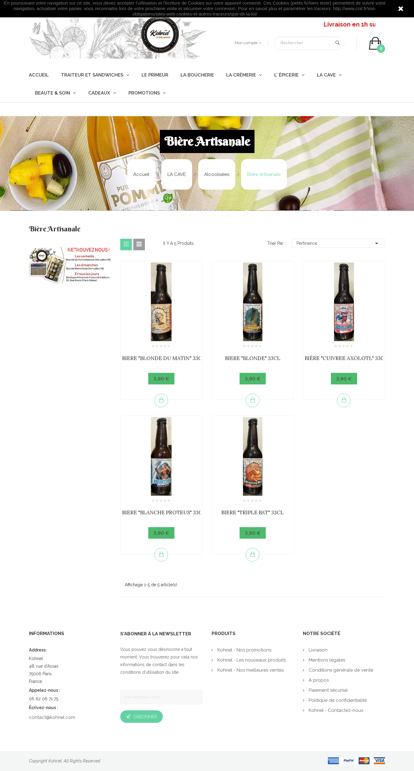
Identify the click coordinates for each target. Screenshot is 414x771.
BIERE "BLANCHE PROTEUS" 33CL (163, 512)
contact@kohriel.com (52, 717)
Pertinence (338, 243)
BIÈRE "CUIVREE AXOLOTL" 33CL (346, 358)
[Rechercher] (309, 43)
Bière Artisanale (54, 229)
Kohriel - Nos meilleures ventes (250, 670)
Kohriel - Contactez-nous (335, 710)
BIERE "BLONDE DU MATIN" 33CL (163, 358)
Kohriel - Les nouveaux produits (251, 660)
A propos (318, 680)
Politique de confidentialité (337, 700)
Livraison (317, 650)
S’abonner (145, 716)
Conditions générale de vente (340, 670)
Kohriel (55, 761)
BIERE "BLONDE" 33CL (252, 358)
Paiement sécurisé (327, 690)
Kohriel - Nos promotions (243, 650)
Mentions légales (326, 660)
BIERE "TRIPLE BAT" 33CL (252, 512)
